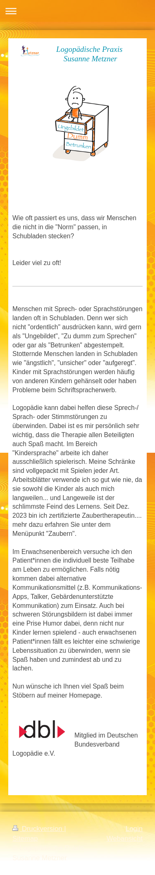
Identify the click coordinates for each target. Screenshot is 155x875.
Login (134, 829)
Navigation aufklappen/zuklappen (77, 11)
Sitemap (25, 838)
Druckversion (38, 829)
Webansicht (125, 838)
